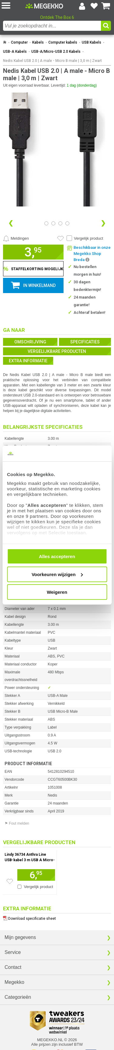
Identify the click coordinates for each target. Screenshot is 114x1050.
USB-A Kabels (15, 51)
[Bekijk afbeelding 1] (53, 223)
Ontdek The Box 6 (57, 17)
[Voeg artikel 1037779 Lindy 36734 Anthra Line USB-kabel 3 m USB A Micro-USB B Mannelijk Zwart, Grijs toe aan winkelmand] (36, 875)
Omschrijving (30, 341)
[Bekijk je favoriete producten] (94, 6)
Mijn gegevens (20, 937)
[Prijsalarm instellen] (16, 238)
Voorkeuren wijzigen (57, 574)
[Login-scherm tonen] (82, 6)
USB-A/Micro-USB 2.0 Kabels (56, 51)
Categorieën (18, 997)
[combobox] (52, 26)
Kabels (38, 42)
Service (13, 952)
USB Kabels (91, 42)
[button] (13, 6)
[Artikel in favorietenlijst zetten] (60, 238)
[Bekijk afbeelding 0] (46, 223)
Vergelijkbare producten (57, 351)
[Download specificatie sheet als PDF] (57, 917)
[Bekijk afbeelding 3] (67, 223)
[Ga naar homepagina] (44, 5)
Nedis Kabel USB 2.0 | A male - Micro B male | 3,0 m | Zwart (52, 61)
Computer (19, 42)
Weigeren (57, 592)
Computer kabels (62, 42)
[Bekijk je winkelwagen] (106, 6)
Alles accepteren (57, 556)
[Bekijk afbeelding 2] (60, 223)
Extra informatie (28, 360)
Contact (13, 967)
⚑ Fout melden (17, 823)
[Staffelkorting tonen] (33, 268)
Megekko (14, 982)
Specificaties (85, 341)
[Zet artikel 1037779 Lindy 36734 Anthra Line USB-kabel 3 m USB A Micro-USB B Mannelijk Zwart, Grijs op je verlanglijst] (10, 881)
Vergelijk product (88, 238)
